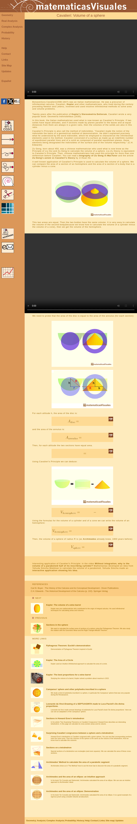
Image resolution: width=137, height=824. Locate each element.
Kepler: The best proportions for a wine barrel (68, 675)
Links (5, 59)
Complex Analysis (12, 26)
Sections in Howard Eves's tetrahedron (65, 718)
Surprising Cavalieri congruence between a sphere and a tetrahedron (79, 733)
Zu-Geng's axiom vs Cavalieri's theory (53, 158)
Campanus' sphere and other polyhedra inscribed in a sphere (76, 689)
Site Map (7, 65)
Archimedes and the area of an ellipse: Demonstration (72, 791)
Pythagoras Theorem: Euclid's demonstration (68, 645)
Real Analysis (9, 21)
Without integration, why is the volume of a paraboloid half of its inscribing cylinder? (80, 564)
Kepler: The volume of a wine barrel (63, 605)
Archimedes (89, 539)
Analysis (41, 820)
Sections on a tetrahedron (58, 747)
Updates (6, 71)
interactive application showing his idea (54, 570)
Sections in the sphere (57, 625)
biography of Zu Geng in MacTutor (98, 155)
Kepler (70, 104)
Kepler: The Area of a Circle (59, 660)
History (6, 38)
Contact (6, 54)
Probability (8, 32)
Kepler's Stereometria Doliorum (89, 114)
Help (4, 48)
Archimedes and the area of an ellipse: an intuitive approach (75, 777)
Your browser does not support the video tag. (81, 59)
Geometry (7, 15)
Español (6, 81)
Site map (110, 820)
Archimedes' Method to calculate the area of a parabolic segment (77, 762)
